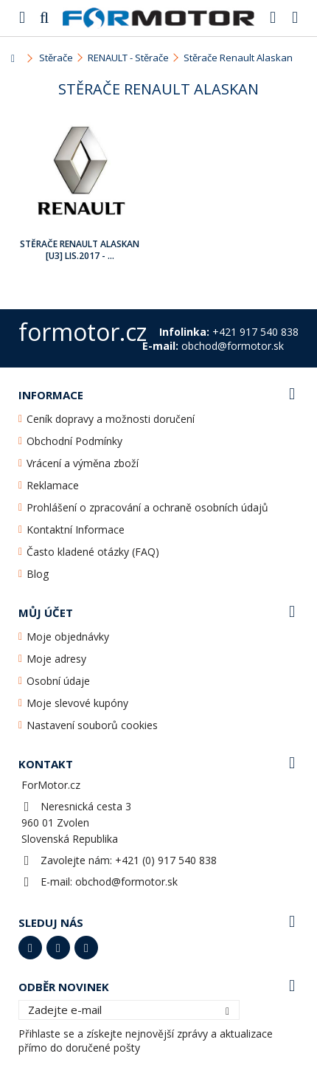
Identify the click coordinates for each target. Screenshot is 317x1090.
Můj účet (45, 612)
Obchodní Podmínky (74, 441)
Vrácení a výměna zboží (83, 463)
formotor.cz (82, 332)
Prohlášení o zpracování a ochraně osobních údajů (147, 507)
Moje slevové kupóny (77, 703)
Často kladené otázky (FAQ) (93, 552)
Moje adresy (56, 659)
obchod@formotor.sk (126, 882)
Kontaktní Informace (76, 529)
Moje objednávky (68, 636)
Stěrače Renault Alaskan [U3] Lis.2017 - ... (79, 250)
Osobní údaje (58, 681)
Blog (38, 574)
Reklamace (53, 485)
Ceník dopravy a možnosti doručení (111, 419)
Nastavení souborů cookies (92, 725)
